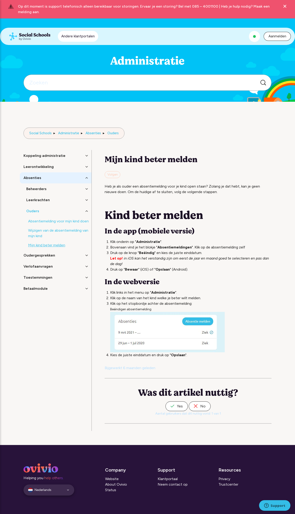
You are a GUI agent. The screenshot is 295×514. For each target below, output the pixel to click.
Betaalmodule (36, 288)
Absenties (93, 133)
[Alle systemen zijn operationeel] (254, 36)
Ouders (113, 133)
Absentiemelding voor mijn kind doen (58, 221)
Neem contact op (173, 484)
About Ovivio (116, 484)
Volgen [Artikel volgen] (112, 174)
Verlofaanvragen (38, 266)
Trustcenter (228, 484)
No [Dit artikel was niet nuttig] (200, 406)
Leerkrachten (38, 200)
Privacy (224, 479)
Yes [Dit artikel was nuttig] (177, 406)
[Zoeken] (147, 83)
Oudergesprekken (39, 255)
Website (112, 479)
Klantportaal (168, 479)
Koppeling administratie (44, 155)
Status (110, 490)
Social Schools (40, 133)
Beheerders (36, 189)
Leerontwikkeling (39, 166)
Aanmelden (277, 36)
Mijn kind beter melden (46, 245)
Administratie (68, 133)
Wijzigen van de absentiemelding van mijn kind (58, 233)
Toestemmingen (38, 277)
